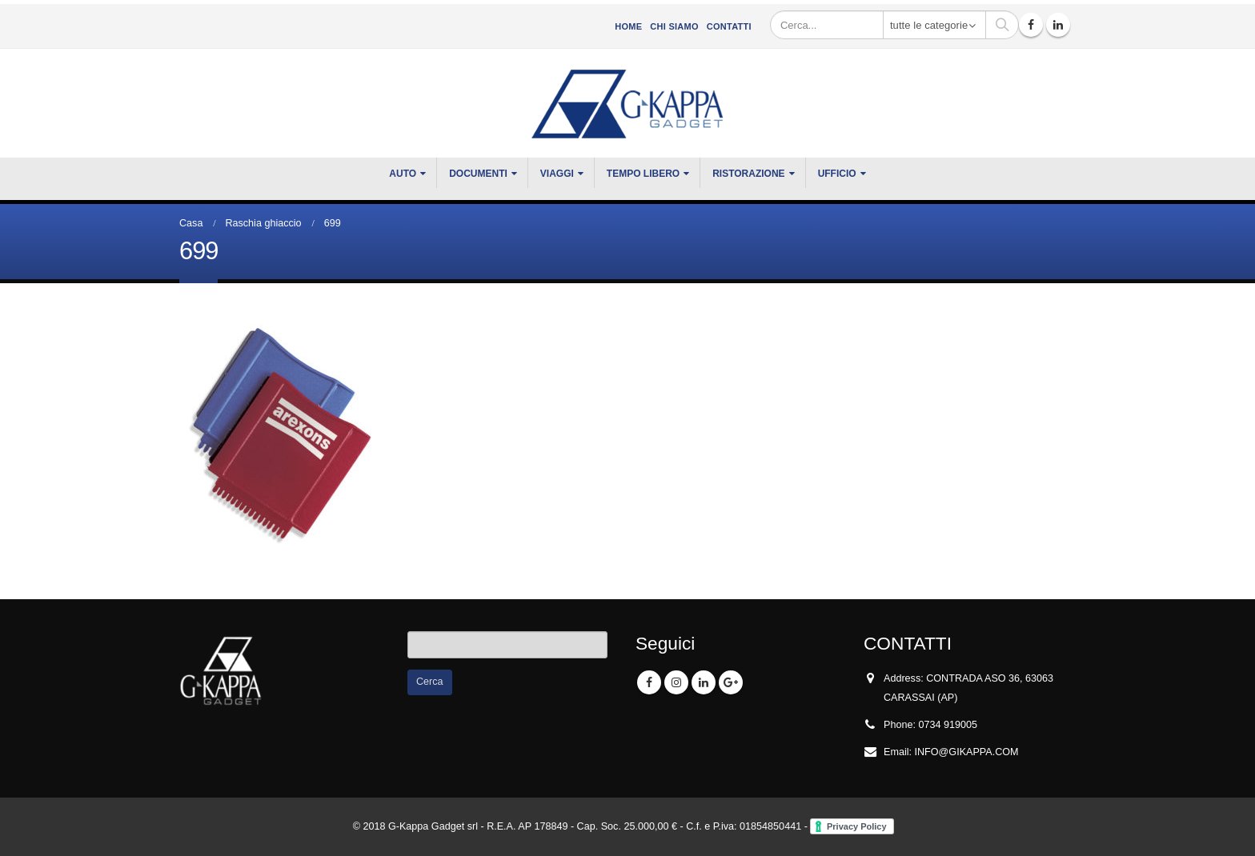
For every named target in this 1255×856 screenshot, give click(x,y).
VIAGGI (557, 173)
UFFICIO (837, 173)
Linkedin (704, 682)
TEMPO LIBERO (643, 173)
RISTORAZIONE (748, 173)
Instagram (676, 682)
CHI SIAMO (674, 26)
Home (628, 26)
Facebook (649, 682)
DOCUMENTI (478, 173)
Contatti (729, 26)
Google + (731, 682)
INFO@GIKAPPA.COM (967, 752)
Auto (402, 173)
